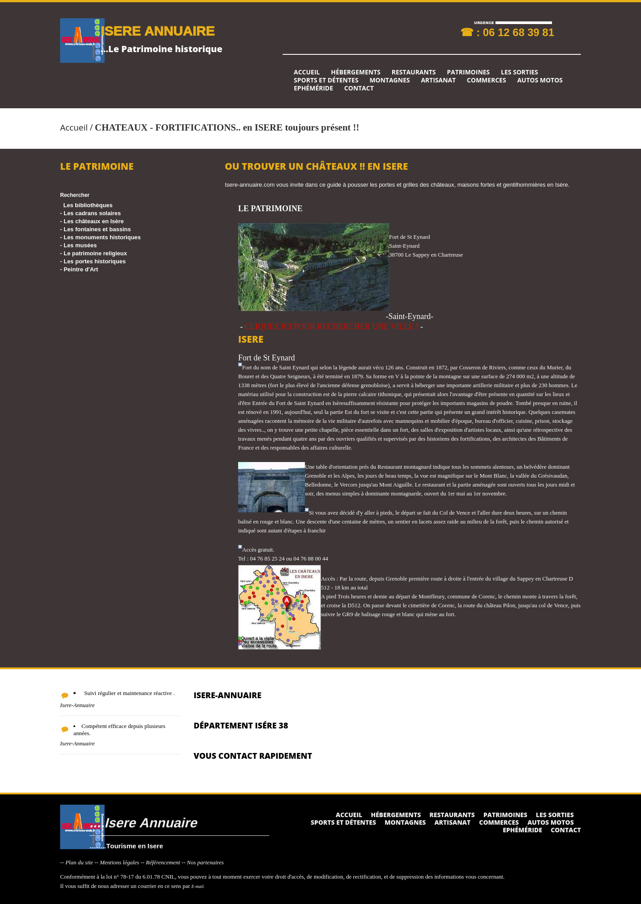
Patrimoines (468, 72)
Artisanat (438, 80)
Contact (358, 88)
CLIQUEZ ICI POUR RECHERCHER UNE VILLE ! (331, 326)
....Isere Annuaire (143, 822)
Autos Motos (540, 80)
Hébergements (355, 72)
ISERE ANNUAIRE (158, 30)
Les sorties (519, 72)
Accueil (307, 72)
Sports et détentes (326, 80)
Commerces (486, 80)
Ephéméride (313, 88)
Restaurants (414, 72)
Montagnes (389, 80)
